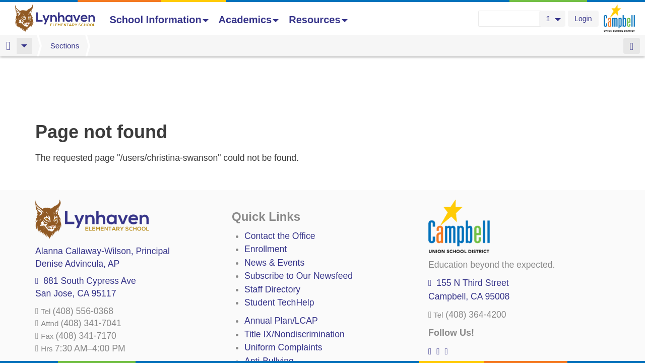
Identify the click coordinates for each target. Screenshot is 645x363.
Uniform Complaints (283, 294)
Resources (318, 19)
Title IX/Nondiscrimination (294, 281)
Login (583, 19)
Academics (249, 19)
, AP (77, 211)
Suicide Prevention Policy (294, 321)
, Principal (102, 198)
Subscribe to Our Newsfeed (298, 223)
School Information (158, 19)
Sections (65, 45)
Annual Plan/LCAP (281, 268)
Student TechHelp (279, 250)
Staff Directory (272, 236)
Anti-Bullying (269, 308)
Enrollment (265, 196)
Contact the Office (279, 183)
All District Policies (280, 334)
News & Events (274, 210)
